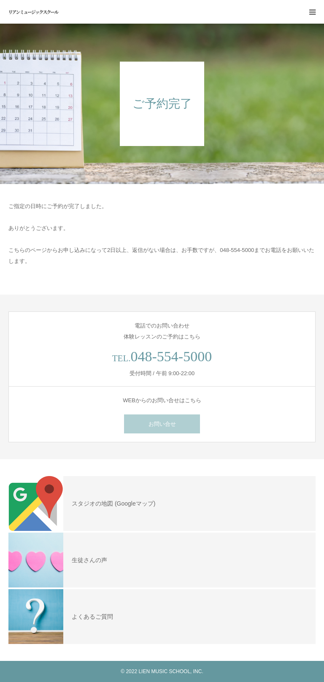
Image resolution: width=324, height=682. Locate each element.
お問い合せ (162, 424)
